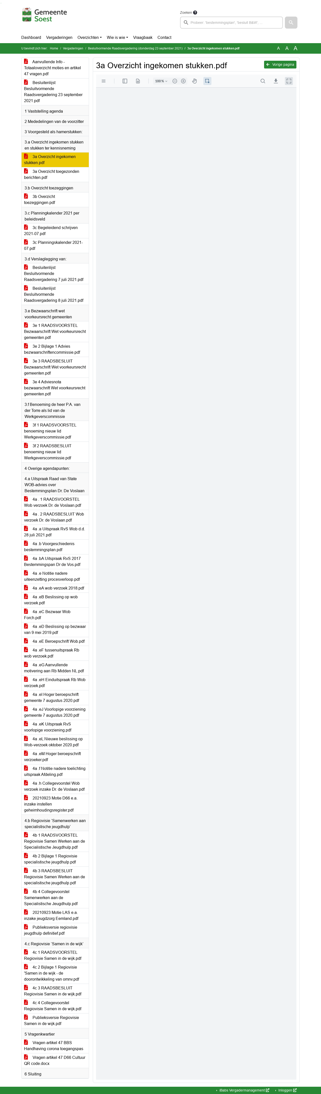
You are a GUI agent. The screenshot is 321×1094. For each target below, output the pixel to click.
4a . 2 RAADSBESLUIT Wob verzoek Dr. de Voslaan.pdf (54, 517)
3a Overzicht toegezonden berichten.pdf (51, 174)
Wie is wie (116, 37)
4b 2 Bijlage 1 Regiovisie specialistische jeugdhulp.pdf (50, 859)
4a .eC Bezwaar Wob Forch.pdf (47, 615)
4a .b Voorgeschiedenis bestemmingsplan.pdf (49, 547)
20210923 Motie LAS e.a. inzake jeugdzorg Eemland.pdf (51, 915)
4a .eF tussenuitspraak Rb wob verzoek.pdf (51, 653)
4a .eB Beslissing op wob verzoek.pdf (51, 600)
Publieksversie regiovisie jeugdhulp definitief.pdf (50, 930)
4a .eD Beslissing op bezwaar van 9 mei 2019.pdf (55, 629)
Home (54, 48)
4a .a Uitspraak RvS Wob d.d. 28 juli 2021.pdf (54, 532)
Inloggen (287, 1090)
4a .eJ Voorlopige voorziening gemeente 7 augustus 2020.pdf (55, 712)
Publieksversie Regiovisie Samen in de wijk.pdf (51, 1020)
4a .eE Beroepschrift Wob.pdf (54, 641)
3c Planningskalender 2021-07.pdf (53, 245)
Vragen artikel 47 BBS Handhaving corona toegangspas (53, 1046)
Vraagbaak (142, 37)
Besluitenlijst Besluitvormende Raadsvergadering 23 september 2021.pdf (53, 92)
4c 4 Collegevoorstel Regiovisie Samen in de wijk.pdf (52, 1006)
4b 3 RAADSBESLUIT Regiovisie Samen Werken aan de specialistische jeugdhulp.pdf (54, 877)
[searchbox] (231, 23)
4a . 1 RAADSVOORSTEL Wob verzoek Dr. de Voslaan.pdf (52, 502)
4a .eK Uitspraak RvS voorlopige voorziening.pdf (47, 727)
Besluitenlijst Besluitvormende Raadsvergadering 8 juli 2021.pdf (53, 294)
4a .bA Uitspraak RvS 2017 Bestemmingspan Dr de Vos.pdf (52, 561)
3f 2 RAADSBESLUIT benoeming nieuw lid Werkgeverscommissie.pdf (47, 452)
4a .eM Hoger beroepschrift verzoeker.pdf (52, 757)
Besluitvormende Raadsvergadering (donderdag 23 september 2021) (135, 48)
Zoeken (186, 13)
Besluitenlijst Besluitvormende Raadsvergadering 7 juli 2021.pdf (53, 273)
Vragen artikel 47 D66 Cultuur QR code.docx (54, 1060)
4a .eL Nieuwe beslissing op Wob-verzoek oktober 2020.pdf (53, 742)
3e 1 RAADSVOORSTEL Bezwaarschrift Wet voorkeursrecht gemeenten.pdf (55, 331)
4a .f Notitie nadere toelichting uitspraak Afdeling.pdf (55, 771)
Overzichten (88, 37)
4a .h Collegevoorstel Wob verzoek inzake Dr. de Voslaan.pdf (54, 786)
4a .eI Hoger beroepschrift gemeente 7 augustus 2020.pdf (51, 697)
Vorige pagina (280, 64)
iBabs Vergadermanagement (243, 1090)
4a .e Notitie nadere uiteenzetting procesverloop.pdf (52, 576)
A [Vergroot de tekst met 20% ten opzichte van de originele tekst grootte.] (287, 48)
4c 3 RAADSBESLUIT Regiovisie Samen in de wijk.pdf (52, 991)
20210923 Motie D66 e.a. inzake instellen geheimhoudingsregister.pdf (50, 804)
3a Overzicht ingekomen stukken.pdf (50, 160)
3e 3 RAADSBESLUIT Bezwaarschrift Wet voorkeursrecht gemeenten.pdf (55, 367)
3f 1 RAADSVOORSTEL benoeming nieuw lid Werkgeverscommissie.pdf (50, 431)
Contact (164, 37)
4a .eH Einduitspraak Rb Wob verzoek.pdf (55, 683)
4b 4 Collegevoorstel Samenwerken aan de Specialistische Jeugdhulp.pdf (50, 898)
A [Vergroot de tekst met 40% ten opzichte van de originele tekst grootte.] (295, 48)
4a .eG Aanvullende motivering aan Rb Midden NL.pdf (54, 668)
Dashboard (31, 37)
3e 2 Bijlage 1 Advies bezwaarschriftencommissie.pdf (52, 349)
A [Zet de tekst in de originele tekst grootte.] (278, 48)
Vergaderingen (59, 37)
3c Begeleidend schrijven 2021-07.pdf (51, 231)
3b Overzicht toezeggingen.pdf (39, 199)
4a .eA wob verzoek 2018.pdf (54, 588)
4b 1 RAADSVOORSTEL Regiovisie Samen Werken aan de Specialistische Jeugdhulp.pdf (54, 841)
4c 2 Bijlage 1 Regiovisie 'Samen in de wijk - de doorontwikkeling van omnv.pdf (51, 973)
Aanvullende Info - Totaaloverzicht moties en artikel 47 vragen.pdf (52, 68)
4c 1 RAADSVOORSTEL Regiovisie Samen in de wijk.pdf (52, 955)
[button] (291, 23)
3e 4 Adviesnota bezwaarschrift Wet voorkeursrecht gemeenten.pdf (54, 388)
